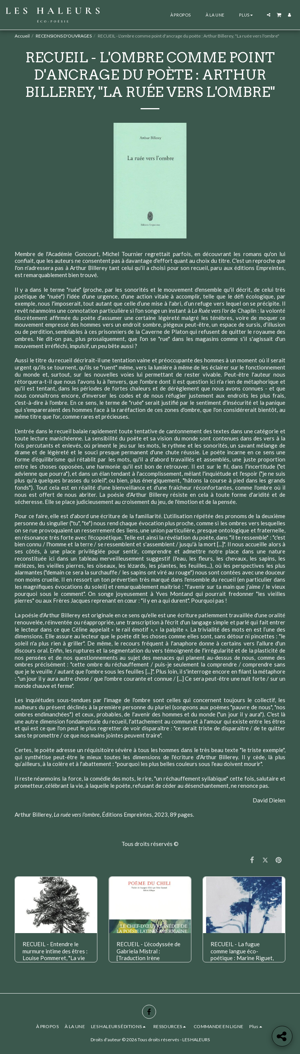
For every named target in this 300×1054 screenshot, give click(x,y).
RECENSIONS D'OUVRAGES (64, 36)
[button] (268, 15)
